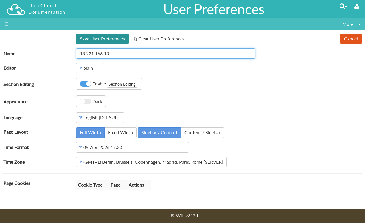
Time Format (16, 147)
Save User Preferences (102, 38)
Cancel (351, 38)
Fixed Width (120, 132)
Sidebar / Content (159, 132)
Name (9, 53)
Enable (108, 84)
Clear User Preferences (158, 38)
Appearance (15, 101)
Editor (9, 68)
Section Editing (18, 84)
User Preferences (214, 9)
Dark (91, 101)
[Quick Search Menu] (343, 6)
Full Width (90, 132)
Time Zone (14, 162)
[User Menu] (358, 6)
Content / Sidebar (202, 132)
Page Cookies (16, 183)
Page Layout (15, 131)
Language (12, 117)
